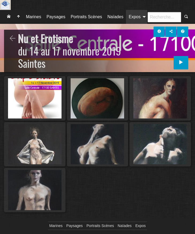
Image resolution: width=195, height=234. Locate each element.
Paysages (56, 16)
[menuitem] (9, 17)
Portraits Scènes (86, 16)
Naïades (116, 16)
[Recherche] (164, 17)
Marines (33, 16)
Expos (134, 16)
